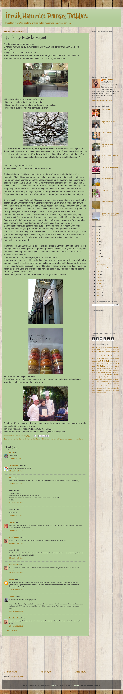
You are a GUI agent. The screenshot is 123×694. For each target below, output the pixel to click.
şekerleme (95, 392)
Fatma (11, 452)
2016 (97, 236)
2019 (97, 233)
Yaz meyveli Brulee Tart (110, 167)
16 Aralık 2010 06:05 (16, 471)
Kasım (98, 271)
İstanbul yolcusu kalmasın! (107, 145)
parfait (104, 374)
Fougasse (105, 190)
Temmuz (99, 283)
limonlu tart (116, 370)
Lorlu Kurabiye (106, 132)
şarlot (117, 390)
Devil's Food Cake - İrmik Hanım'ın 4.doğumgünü (110, 214)
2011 (97, 250)
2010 (97, 254)
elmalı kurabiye (108, 356)
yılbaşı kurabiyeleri (97, 386)
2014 (97, 241)
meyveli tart (96, 372)
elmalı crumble (97, 356)
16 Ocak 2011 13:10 (16, 611)
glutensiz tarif (96, 361)
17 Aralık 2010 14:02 (16, 543)
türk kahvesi (65, 439)
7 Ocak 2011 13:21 (15, 590)
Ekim (98, 274)
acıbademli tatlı (105, 349)
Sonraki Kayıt (10, 672)
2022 (97, 229)
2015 (97, 238)
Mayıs (98, 289)
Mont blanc (96, 349)
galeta (106, 358)
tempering (103, 381)
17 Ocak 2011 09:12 (16, 626)
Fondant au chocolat (105, 347)
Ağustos (99, 280)
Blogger (77, 685)
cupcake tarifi (111, 354)
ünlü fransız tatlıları (109, 390)
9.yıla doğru (106, 109)
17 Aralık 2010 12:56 (16, 530)
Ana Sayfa (46, 672)
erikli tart (100, 358)
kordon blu (31, 439)
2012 (97, 247)
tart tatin (112, 379)
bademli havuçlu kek (112, 351)
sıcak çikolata (106, 379)
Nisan (98, 292)
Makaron (38, 439)
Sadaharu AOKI (55, 439)
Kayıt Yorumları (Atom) (17, 676)
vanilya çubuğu (115, 381)
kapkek (109, 363)
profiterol (107, 377)
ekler (117, 354)
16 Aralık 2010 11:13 (16, 484)
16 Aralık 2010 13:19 (16, 503)
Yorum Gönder (12, 630)
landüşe (99, 368)
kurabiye (100, 365)
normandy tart (96, 374)
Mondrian (45, 439)
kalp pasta (104, 363)
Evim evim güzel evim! (103, 259)
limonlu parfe (108, 370)
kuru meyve (110, 366)
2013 (97, 245)
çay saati (115, 386)
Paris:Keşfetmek (101, 265)
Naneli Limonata (107, 179)
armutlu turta (115, 349)
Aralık (98, 256)
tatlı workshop (96, 381)
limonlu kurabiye (99, 370)
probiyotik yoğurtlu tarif (98, 377)
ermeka (12, 580)
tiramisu (108, 381)
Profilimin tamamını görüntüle (102, 100)
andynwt (53, 685)
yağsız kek (105, 384)
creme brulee (102, 354)
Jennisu (12, 597)
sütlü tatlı (99, 379)
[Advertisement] (45, 653)
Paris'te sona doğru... (103, 268)
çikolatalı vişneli (101, 388)
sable (117, 377)
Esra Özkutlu (14, 537)
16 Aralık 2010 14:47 (16, 515)
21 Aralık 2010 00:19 (16, 573)
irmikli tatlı (97, 363)
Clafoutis (95, 347)
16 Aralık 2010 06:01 (16, 458)
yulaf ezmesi (114, 384)
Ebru (11, 478)
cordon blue (14, 439)
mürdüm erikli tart (112, 372)
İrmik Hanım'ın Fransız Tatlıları (46, 15)
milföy (103, 372)
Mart (98, 295)
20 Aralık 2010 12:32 (16, 558)
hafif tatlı (105, 360)
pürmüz (113, 377)
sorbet (94, 379)
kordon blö (23, 439)
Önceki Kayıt (81, 672)
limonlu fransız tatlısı (108, 368)
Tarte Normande (107, 202)
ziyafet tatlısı (107, 386)
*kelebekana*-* (14, 465)
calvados (94, 354)
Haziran (99, 286)
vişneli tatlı (96, 384)
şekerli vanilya (102, 392)
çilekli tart (110, 388)
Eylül (98, 277)
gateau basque (114, 358)
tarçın (117, 379)
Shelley (12, 522)
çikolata (94, 388)
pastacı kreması (113, 375)
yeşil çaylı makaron (76, 439)
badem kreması (98, 351)
